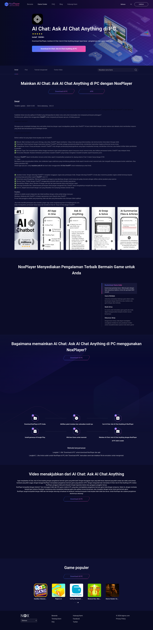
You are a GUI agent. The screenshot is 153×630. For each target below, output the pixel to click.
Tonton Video (58, 70)
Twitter (75, 622)
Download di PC (61, 91)
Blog (61, 4)
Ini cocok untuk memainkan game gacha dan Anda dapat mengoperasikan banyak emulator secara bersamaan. (119, 312)
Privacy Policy (121, 619)
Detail (16, 70)
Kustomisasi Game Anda (113, 285)
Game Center (42, 4)
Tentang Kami (56, 619)
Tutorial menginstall (40, 70)
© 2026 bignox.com (123, 616)
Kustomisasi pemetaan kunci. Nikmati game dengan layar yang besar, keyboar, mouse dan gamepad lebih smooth (119, 290)
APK (91, 91)
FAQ (53, 4)
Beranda (30, 4)
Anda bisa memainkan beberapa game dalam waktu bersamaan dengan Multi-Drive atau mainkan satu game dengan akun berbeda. (119, 301)
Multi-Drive (108, 307)
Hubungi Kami (72, 4)
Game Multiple (110, 296)
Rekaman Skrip (110, 318)
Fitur (26, 70)
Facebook (76, 619)
